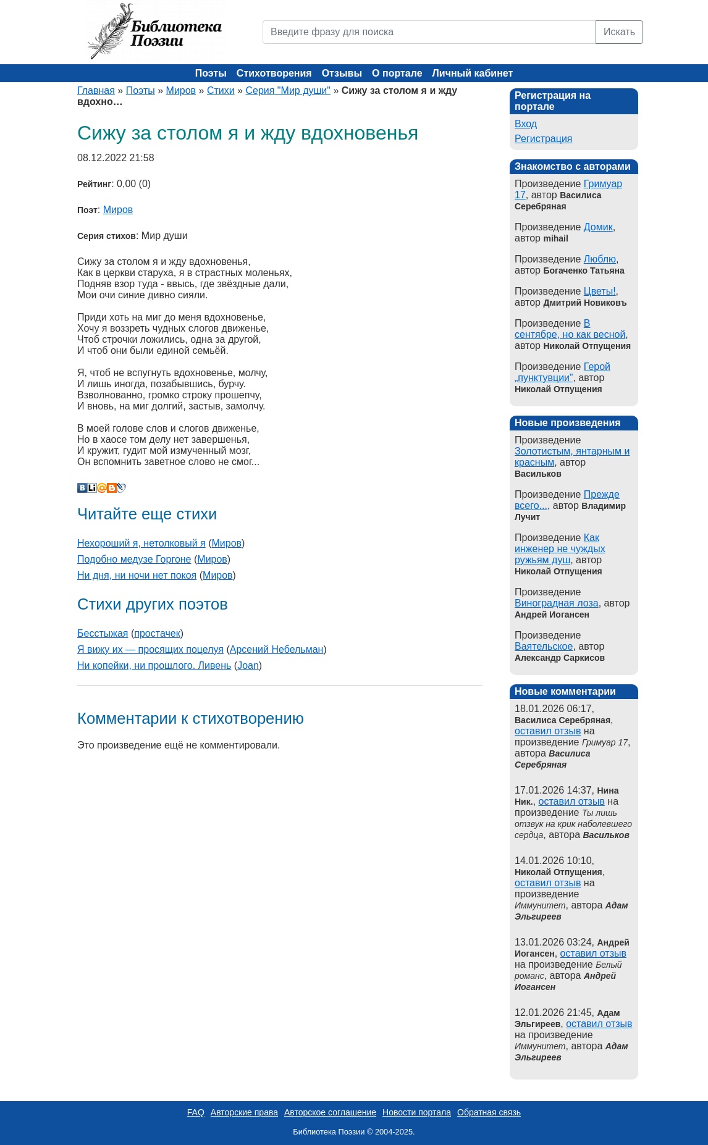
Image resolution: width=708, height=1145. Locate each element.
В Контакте (82, 488)
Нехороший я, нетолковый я (141, 543)
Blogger (112, 488)
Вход (526, 124)
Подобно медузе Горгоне (134, 559)
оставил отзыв (548, 731)
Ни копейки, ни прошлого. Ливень (154, 665)
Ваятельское (544, 646)
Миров (181, 90)
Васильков (606, 835)
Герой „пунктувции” (562, 372)
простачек (157, 633)
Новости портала (416, 1112)
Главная (96, 90)
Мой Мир (102, 488)
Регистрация (544, 138)
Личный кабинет (472, 73)
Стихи (221, 90)
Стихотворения (274, 73)
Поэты (211, 73)
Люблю (600, 259)
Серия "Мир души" (287, 90)
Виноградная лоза (557, 603)
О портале (397, 73)
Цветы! (600, 291)
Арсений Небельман (277, 649)
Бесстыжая (103, 633)
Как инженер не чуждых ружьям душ (560, 548)
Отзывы (342, 73)
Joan (248, 665)
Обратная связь (489, 1112)
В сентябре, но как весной (570, 329)
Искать (619, 32)
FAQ (195, 1112)
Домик (598, 227)
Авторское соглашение (330, 1112)
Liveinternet (92, 488)
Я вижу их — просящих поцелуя (150, 649)
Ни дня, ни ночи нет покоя (136, 575)
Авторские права (244, 1112)
